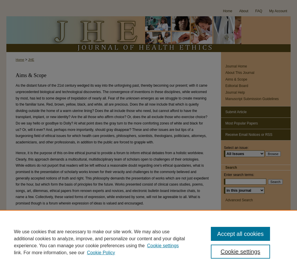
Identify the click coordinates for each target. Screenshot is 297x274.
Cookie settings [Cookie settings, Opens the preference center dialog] (240, 251)
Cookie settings (163, 245)
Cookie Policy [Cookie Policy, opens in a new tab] (101, 252)
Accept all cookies (240, 234)
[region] (148, 242)
